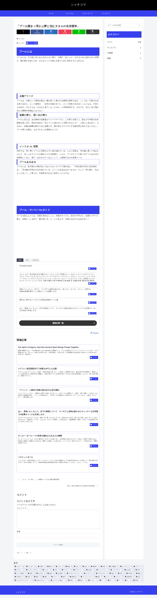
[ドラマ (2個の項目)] (55, 580)
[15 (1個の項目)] (111, 583)
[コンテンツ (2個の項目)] (89, 576)
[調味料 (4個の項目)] (94, 569)
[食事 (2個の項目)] (113, 576)
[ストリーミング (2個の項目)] (87, 580)
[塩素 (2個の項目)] (29, 580)
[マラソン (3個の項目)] (138, 569)
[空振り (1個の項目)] (137, 583)
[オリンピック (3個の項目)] (125, 569)
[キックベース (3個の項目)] (102, 573)
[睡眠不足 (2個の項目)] (74, 580)
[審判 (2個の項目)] (46, 580)
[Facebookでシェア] (37, 32)
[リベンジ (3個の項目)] (66, 573)
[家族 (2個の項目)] (99, 580)
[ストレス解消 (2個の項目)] (20, 576)
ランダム (20, 38)
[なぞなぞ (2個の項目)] (41, 576)
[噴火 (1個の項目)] (82, 583)
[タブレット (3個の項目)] (79, 573)
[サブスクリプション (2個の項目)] (74, 576)
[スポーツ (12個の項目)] (19, 569)
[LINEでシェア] (78, 32)
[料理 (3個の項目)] (104, 569)
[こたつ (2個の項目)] (108, 580)
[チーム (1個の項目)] (92, 583)
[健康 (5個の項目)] (69, 569)
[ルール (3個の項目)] (47, 573)
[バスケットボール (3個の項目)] (33, 573)
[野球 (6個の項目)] (50, 569)
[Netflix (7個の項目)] (41, 569)
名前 (18, 535)
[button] (92, 32)
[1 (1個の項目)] (128, 583)
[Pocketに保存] (65, 32)
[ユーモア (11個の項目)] (31, 569)
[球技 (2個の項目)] (139, 573)
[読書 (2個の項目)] (51, 576)
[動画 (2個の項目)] (139, 576)
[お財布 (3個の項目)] (90, 573)
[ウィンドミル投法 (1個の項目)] (58, 583)
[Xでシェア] (23, 32)
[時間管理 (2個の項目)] (129, 580)
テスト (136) (32, 43)
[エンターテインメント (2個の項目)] (23, 583)
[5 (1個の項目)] (120, 583)
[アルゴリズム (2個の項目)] (101, 576)
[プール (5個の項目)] (59, 569)
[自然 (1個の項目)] (72, 583)
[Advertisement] (37, 77)
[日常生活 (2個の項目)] (19, 580)
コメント (21, 508)
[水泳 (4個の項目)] (86, 569)
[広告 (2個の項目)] (139, 580)
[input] (124, 25)
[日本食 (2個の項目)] (130, 576)
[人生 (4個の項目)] (77, 569)
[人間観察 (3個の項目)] (113, 569)
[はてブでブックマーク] (51, 32)
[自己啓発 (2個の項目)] (60, 576)
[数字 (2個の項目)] (64, 580)
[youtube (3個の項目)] (129, 573)
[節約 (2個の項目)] (31, 576)
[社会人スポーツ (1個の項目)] (41, 583)
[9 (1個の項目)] (103, 583)
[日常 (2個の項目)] (121, 576)
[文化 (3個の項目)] (56, 573)
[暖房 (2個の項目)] (37, 580)
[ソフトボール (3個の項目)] (116, 573)
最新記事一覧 (58, 323)
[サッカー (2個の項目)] (118, 580)
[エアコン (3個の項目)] (19, 573)
